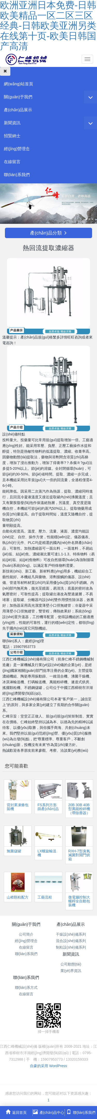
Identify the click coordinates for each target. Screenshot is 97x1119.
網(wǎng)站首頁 (18, 84)
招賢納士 (12, 136)
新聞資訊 (12, 123)
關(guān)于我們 (18, 97)
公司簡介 (26, 934)
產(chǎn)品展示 (18, 110)
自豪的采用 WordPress (48, 1066)
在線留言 (12, 162)
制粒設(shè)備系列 (71, 947)
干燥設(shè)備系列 (71, 934)
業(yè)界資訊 (71, 971)
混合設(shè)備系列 (71, 941)
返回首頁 (16, 1112)
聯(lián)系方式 (26, 987)
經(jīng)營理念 (17, 149)
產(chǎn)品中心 (48, 1112)
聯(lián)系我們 (17, 174)
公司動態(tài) (71, 964)
